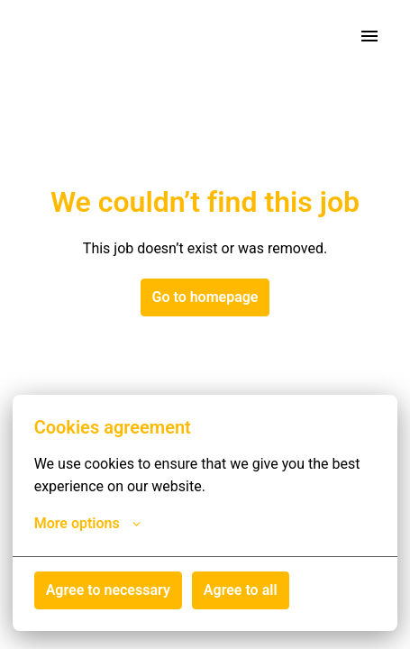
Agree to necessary (108, 590)
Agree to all (241, 590)
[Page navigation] (369, 36)
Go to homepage (205, 297)
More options (87, 524)
